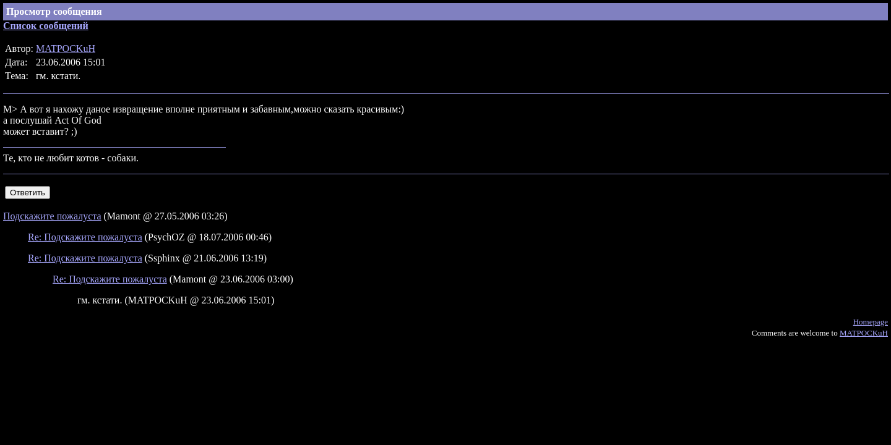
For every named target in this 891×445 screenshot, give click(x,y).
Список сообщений (45, 25)
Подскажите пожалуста (52, 216)
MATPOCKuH (65, 48)
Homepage (870, 321)
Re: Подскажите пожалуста (85, 237)
